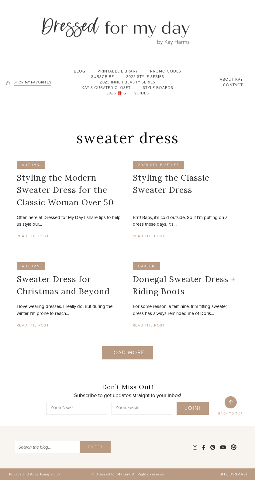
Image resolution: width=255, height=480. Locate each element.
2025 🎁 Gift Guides (127, 94)
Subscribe (102, 77)
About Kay (231, 80)
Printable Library (118, 72)
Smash (242, 474)
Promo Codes (165, 72)
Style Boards (158, 88)
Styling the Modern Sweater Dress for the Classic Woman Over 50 (65, 189)
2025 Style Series (145, 77)
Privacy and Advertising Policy (34, 474)
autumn (31, 165)
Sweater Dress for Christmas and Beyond (63, 285)
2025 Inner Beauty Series (127, 83)
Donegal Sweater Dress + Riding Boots (184, 285)
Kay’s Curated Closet (106, 88)
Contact (233, 85)
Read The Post (33, 236)
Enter (95, 448)
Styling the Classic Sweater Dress (171, 183)
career (146, 266)
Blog (79, 72)
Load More (127, 353)
